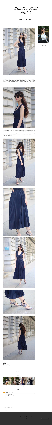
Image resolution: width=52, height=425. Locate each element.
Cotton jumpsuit (15, 385)
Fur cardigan (31, 385)
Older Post (32, 410)
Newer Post (6, 410)
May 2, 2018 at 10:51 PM (12, 392)
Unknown (7, 392)
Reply (7, 397)
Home (19, 410)
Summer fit (6, 385)
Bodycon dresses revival (23, 386)
